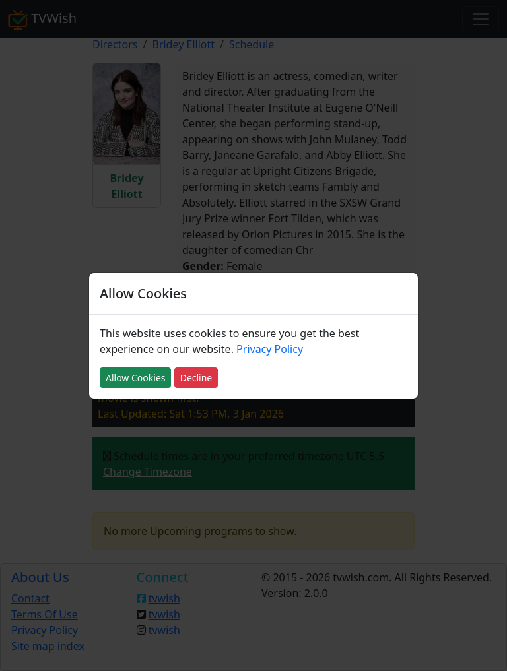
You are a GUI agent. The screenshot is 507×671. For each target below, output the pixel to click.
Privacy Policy (269, 349)
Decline (196, 377)
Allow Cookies (135, 377)
